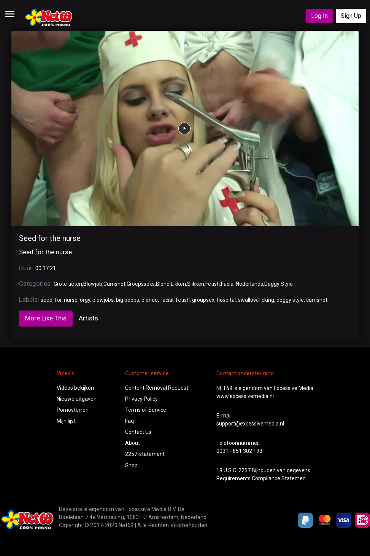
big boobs (127, 300)
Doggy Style (278, 284)
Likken (178, 284)
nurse (71, 300)
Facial (228, 284)
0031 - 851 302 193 (239, 451)
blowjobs (103, 300)
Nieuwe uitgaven (77, 399)
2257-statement (145, 454)
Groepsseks (141, 284)
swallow (247, 300)
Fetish (212, 284)
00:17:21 (45, 268)
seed (46, 300)
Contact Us (138, 432)
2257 (244, 470)
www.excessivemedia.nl (245, 396)
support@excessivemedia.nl (250, 424)
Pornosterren (73, 410)
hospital (226, 300)
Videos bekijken (75, 388)
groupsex (203, 300)
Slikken (195, 284)
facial (166, 300)
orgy (85, 300)
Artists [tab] (88, 318)
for (58, 300)
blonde (149, 300)
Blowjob (92, 284)
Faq (129, 421)
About (132, 443)
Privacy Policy (141, 399)
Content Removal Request (156, 388)
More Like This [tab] (46, 318)
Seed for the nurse (50, 238)
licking (266, 300)
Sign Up (351, 15)
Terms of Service (145, 410)
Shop (131, 465)
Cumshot (114, 284)
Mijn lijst (66, 421)
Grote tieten (68, 284)
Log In (319, 15)
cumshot (316, 300)
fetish (183, 300)
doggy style (290, 300)
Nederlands (249, 284)
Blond (163, 284)
